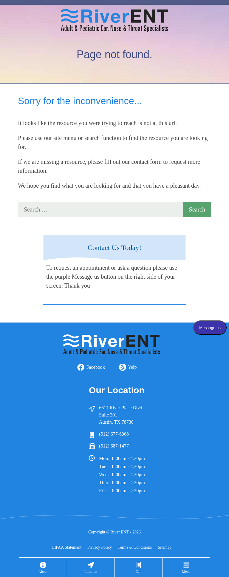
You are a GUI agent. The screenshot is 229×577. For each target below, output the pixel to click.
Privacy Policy (99, 547)
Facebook (95, 367)
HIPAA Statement (66, 547)
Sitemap (164, 547)
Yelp (132, 367)
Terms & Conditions (135, 547)
